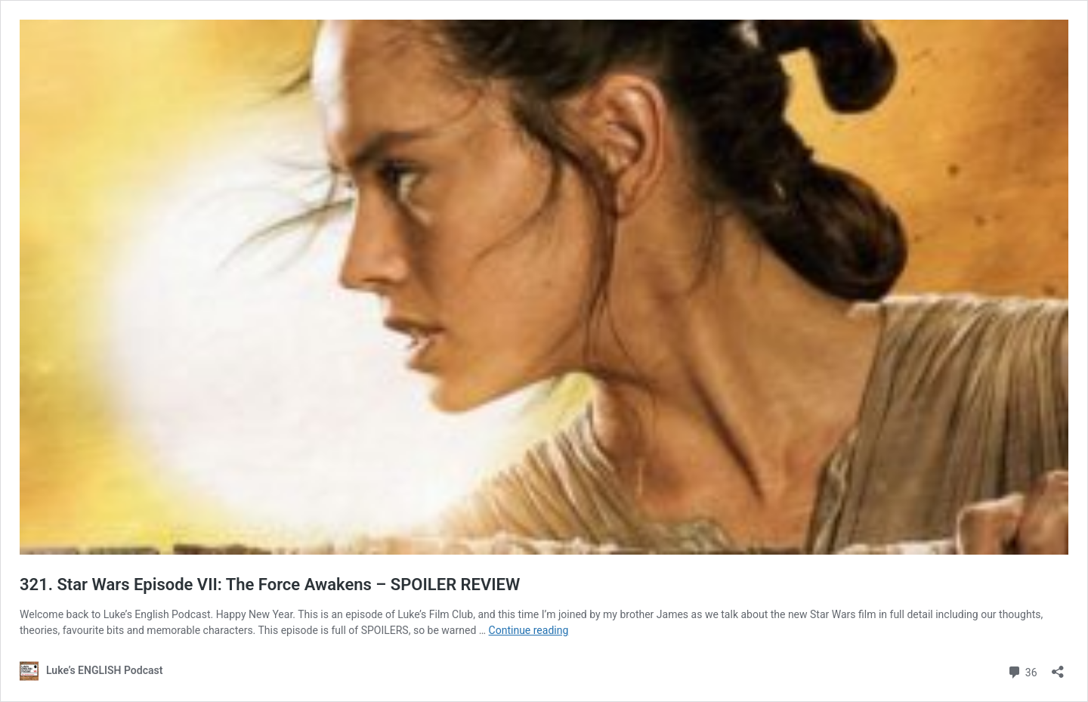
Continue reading (529, 630)
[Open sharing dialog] (1057, 667)
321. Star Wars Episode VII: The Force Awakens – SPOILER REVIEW (270, 584)
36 (1022, 670)
